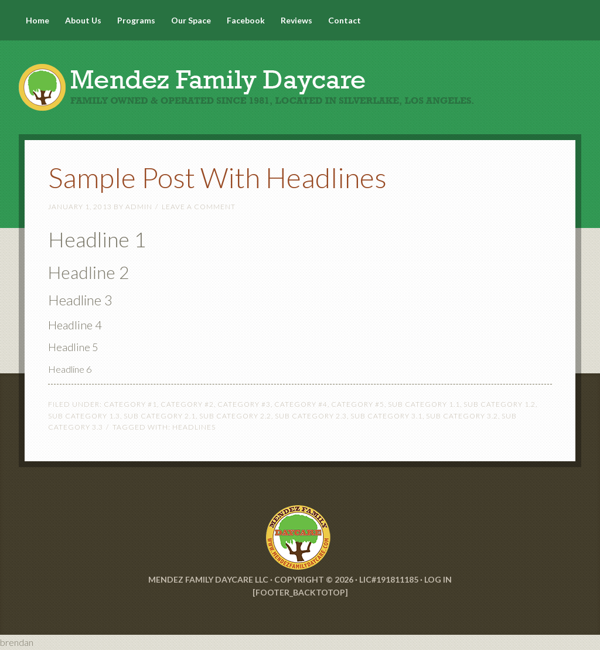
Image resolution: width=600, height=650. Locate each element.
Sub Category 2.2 (235, 415)
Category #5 (357, 404)
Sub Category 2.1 (160, 415)
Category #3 (244, 404)
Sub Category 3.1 (386, 415)
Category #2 (187, 404)
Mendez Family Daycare (300, 76)
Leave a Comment (199, 206)
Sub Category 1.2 (499, 404)
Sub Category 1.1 (424, 404)
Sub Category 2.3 (311, 415)
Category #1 (130, 404)
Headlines (194, 427)
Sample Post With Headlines (217, 177)
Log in (438, 579)
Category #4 (301, 404)
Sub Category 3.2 (462, 415)
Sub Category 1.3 (84, 415)
